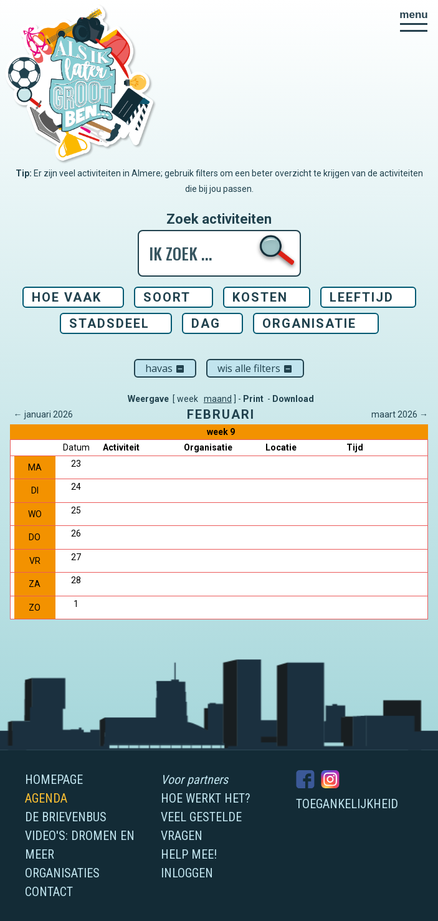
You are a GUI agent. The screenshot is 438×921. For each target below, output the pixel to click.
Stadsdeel (109, 323)
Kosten (260, 297)
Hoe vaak (67, 297)
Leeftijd (362, 297)
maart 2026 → (399, 414)
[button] (413, 20)
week (187, 399)
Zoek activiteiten (219, 219)
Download (293, 399)
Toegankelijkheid (347, 803)
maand (218, 399)
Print (253, 399)
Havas (165, 368)
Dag (206, 323)
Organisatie (309, 323)
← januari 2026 (43, 414)
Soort (167, 297)
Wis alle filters (255, 368)
